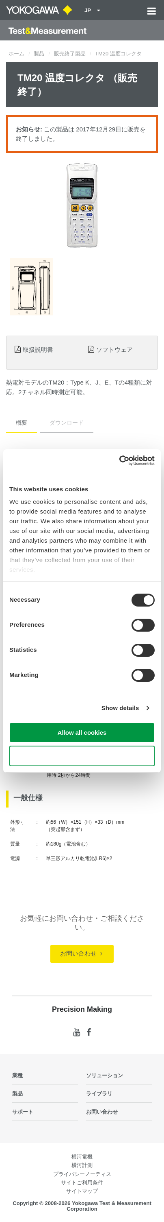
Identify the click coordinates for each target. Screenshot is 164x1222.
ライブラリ (99, 1094)
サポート (22, 1112)
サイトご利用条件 (82, 1183)
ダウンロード (67, 422)
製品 (39, 54)
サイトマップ (82, 1191)
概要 (21, 422)
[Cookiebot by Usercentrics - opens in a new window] (119, 460)
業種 (17, 1075)
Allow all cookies (82, 732)
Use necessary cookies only (82, 756)
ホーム (16, 54)
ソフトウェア (114, 349)
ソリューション (104, 1075)
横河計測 (82, 1165)
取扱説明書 (38, 349)
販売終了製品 (70, 54)
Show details (120, 707)
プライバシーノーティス (82, 1174)
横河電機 (82, 1157)
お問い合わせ (81, 953)
